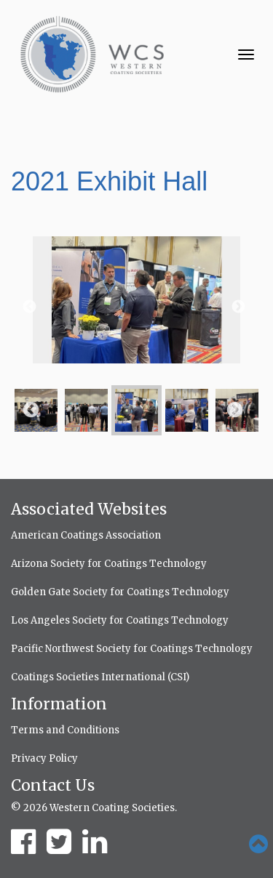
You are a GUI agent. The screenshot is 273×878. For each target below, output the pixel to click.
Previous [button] (28, 306)
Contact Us (53, 785)
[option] (136, 307)
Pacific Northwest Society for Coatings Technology (132, 649)
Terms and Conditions (65, 730)
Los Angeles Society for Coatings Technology (120, 620)
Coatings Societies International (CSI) (100, 677)
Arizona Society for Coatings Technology (109, 563)
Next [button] (237, 306)
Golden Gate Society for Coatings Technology (120, 592)
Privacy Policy (44, 758)
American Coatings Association (86, 535)
